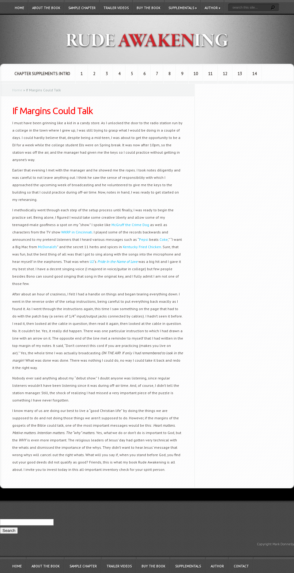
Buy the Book (148, 8)
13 (240, 73)
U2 (92, 261)
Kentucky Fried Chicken (142, 246)
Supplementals (182, 8)
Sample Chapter (82, 8)
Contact (241, 566)
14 (254, 73)
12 (225, 73)
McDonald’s (47, 246)
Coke (164, 239)
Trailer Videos (116, 8)
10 (196, 73)
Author (212, 8)
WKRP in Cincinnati (76, 232)
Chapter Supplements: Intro (42, 73)
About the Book (46, 8)
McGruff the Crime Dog (130, 224)
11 (210, 73)
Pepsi (143, 239)
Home (19, 8)
